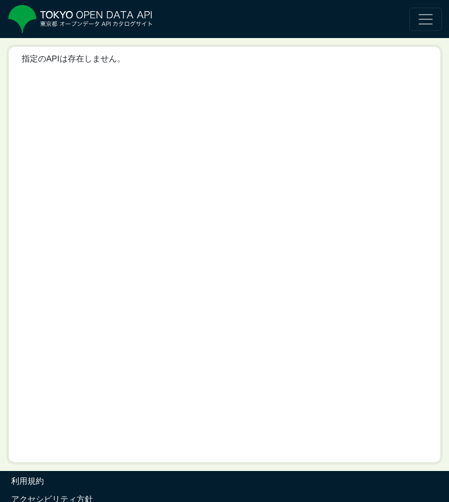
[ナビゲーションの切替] (425, 19)
